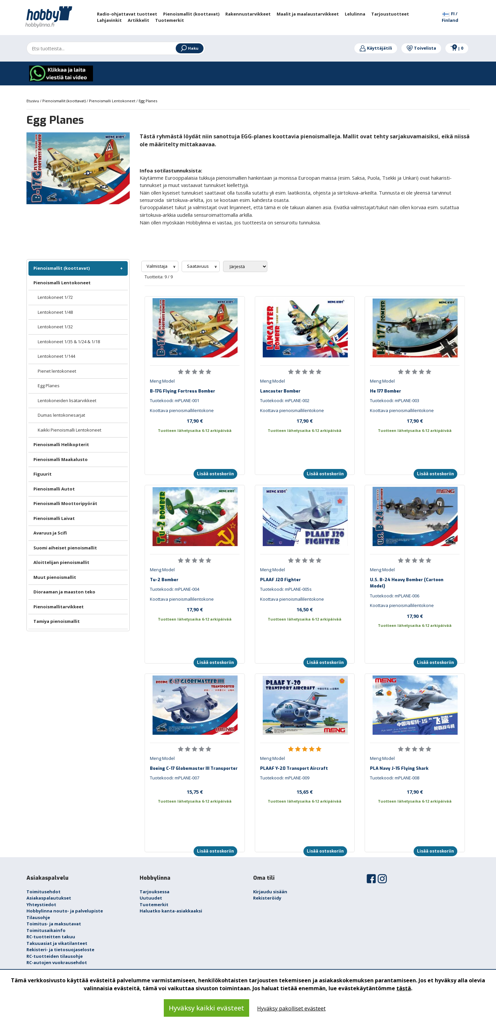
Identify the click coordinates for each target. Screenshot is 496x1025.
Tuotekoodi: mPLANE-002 (284, 400)
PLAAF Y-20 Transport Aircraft (294, 768)
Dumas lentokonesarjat (61, 415)
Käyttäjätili (375, 48)
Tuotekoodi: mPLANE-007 (174, 778)
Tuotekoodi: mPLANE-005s (286, 589)
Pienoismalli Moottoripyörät (65, 503)
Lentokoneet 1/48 (55, 312)
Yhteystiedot (41, 905)
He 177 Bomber (385, 391)
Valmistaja (157, 266)
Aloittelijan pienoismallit (61, 562)
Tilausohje (38, 917)
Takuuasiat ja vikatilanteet (56, 943)
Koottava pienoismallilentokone (182, 410)
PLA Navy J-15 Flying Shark (399, 768)
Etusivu (33, 100)
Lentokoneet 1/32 (55, 327)
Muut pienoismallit (54, 577)
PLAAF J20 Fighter (280, 579)
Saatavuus (198, 266)
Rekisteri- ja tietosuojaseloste (60, 950)
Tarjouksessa (154, 892)
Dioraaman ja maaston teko (64, 592)
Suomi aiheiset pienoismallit (65, 548)
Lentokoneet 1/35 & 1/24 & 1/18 (69, 342)
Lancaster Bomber (280, 391)
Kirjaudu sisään (270, 892)
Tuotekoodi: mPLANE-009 (284, 778)
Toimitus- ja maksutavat (53, 924)
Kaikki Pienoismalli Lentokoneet (69, 430)
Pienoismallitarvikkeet (58, 607)
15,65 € (304, 791)
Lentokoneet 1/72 (55, 297)
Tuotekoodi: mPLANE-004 (174, 589)
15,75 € (195, 791)
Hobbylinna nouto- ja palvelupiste (64, 911)
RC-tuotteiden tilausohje (54, 956)
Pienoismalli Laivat (54, 518)
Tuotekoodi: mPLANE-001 (174, 400)
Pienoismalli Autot (54, 489)
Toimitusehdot (43, 892)
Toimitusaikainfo (46, 930)
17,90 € (195, 420)
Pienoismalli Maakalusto (60, 459)
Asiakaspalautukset (48, 898)
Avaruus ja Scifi (50, 533)
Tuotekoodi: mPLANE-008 (394, 778)
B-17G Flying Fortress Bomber (182, 391)
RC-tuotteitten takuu (50, 937)
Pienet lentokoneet (57, 371)
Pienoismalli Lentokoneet (62, 283)
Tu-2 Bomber (164, 579)
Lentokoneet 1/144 (56, 356)
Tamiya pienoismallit (56, 621)
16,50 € (304, 609)
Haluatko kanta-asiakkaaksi (171, 911)
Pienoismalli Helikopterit (61, 444)
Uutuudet (151, 898)
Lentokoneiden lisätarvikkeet (67, 400)
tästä (403, 988)
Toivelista (421, 48)
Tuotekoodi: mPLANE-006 (394, 596)
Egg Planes (49, 386)
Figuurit (42, 474)
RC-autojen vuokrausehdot (56, 962)
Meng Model (162, 381)
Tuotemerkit (154, 905)
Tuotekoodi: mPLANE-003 (394, 400)
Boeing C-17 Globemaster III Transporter (194, 768)
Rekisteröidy (267, 898)
